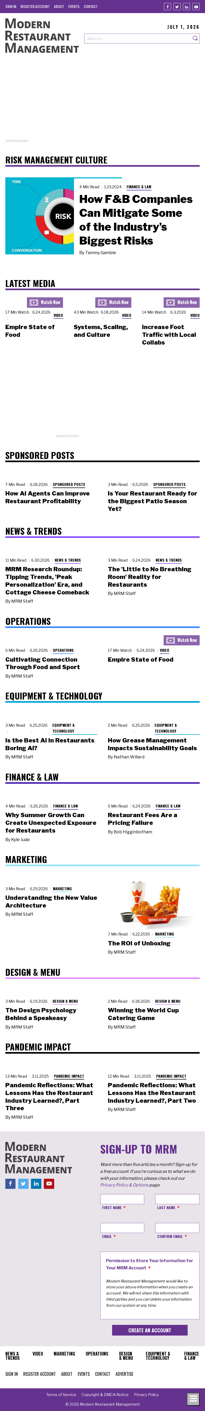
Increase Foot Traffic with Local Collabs (169, 334)
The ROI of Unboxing (139, 943)
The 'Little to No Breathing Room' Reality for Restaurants (149, 576)
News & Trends (68, 560)
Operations (63, 650)
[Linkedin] (186, 6)
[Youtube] (196, 6)
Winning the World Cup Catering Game (143, 1014)
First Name (112, 1207)
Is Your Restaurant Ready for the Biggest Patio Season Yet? (152, 501)
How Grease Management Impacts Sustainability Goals (152, 744)
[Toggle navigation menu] (193, 1399)
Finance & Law (139, 186)
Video (58, 315)
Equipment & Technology (63, 728)
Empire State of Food (141, 659)
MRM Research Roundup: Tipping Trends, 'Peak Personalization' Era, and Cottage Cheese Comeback (47, 580)
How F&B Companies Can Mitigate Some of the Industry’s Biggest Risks (136, 219)
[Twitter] (177, 6)
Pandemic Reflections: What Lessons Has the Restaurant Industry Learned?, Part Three (49, 1096)
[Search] (195, 38)
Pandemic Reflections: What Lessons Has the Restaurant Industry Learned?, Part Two (152, 1092)
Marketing (62, 888)
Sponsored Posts (69, 484)
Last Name (166, 1207)
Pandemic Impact (69, 1076)
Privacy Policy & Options (124, 1185)
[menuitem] (10, 6)
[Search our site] (137, 38)
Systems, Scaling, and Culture (101, 330)
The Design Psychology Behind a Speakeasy (40, 1014)
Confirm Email (170, 1236)
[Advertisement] (102, 100)
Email (107, 1236)
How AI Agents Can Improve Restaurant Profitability (47, 497)
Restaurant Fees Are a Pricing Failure (142, 818)
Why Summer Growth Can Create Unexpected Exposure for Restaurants (50, 822)
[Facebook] (167, 6)
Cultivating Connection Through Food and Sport (42, 663)
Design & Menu (65, 1001)
